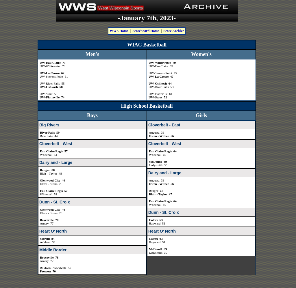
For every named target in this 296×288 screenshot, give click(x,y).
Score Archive (173, 31)
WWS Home (119, 31)
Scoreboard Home (145, 31)
